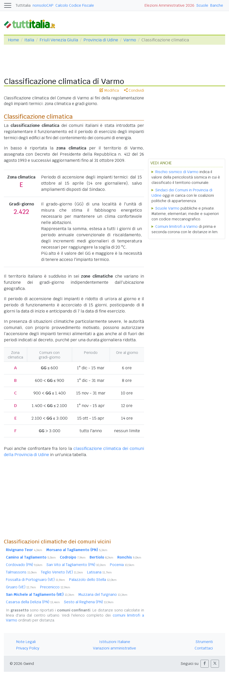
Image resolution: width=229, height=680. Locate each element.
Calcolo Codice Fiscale (74, 5)
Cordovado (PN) (24, 564)
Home (13, 40)
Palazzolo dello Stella (93, 579)
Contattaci (204, 648)
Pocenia (122, 564)
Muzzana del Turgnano (102, 594)
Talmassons (21, 572)
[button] (205, 664)
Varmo (129, 40)
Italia (29, 40)
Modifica (109, 90)
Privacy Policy (27, 648)
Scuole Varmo (167, 208)
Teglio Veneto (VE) (62, 572)
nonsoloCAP (43, 5)
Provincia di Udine (100, 40)
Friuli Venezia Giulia (59, 40)
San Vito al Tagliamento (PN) (76, 564)
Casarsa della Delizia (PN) (33, 602)
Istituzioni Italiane (114, 641)
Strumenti (204, 641)
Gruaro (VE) (21, 587)
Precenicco (55, 587)
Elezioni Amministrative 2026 (169, 5)
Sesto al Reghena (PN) (88, 602)
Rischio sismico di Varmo (176, 171)
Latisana (99, 572)
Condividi (134, 90)
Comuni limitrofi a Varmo (176, 226)
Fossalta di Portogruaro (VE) (35, 579)
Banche (216, 5)
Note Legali (26, 641)
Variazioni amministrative (114, 648)
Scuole (202, 5)
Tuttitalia (23, 5)
